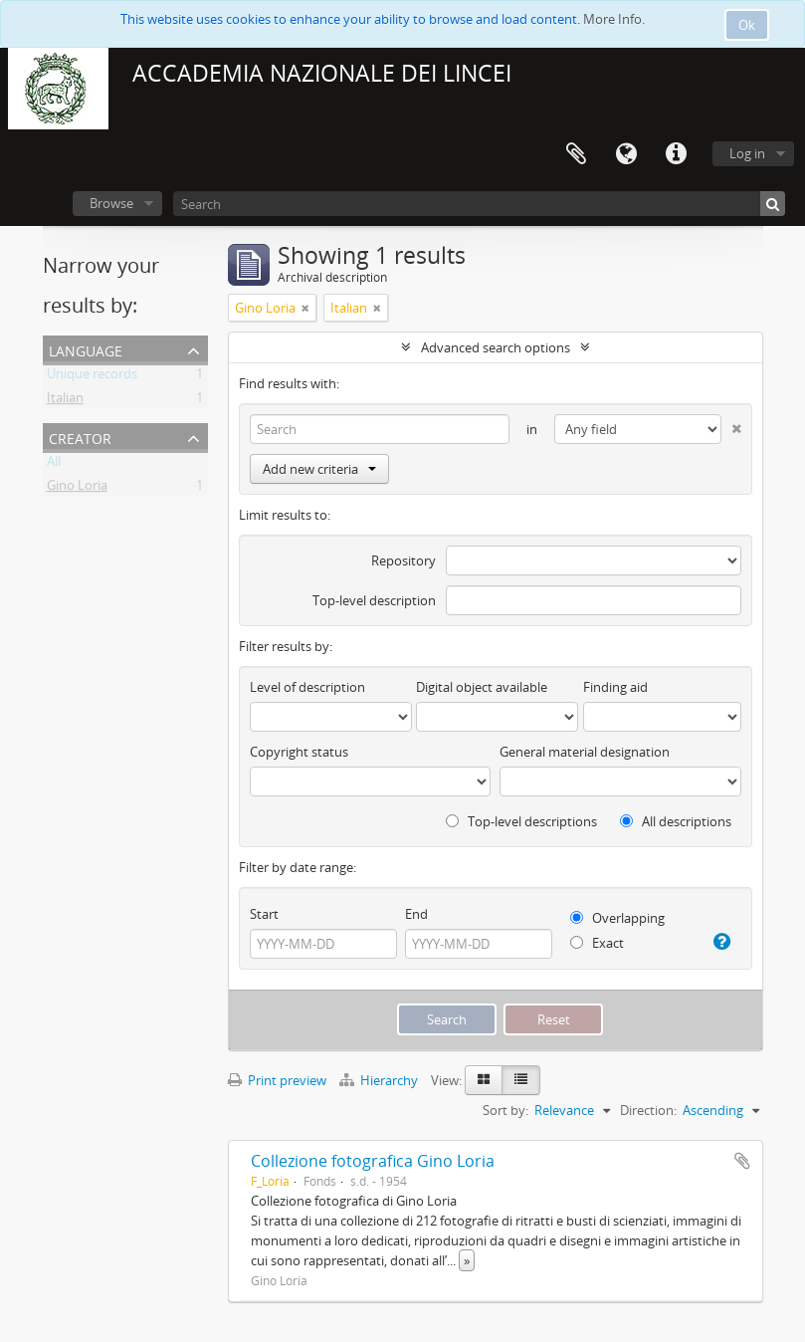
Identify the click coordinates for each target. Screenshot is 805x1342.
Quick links (676, 154)
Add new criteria (319, 469)
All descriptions (675, 821)
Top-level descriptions (521, 821)
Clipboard (576, 154)
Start (264, 914)
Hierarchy (380, 1080)
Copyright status (299, 752)
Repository (403, 560)
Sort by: (505, 1110)
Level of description (307, 687)
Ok (746, 25)
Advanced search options (495, 347)
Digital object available (481, 687)
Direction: (648, 1110)
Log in (747, 153)
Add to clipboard (742, 1161)
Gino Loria (77, 489)
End (416, 914)
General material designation (585, 752)
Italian (65, 401)
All (54, 465)
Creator (80, 436)
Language (626, 154)
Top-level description (374, 600)
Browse (111, 203)
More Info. (614, 19)
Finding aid (615, 687)
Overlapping (617, 918)
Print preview (277, 1080)
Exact (597, 943)
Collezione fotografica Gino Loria (373, 1161)
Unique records (92, 377)
